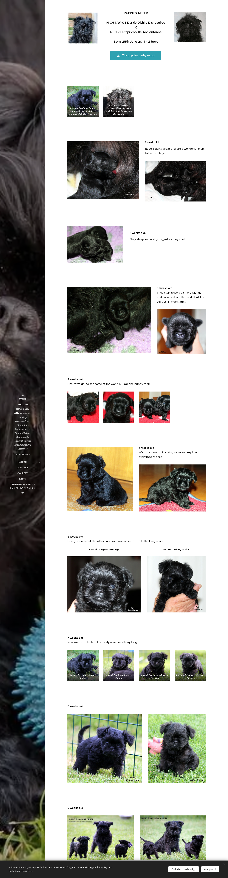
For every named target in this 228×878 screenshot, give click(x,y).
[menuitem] (22, 399)
